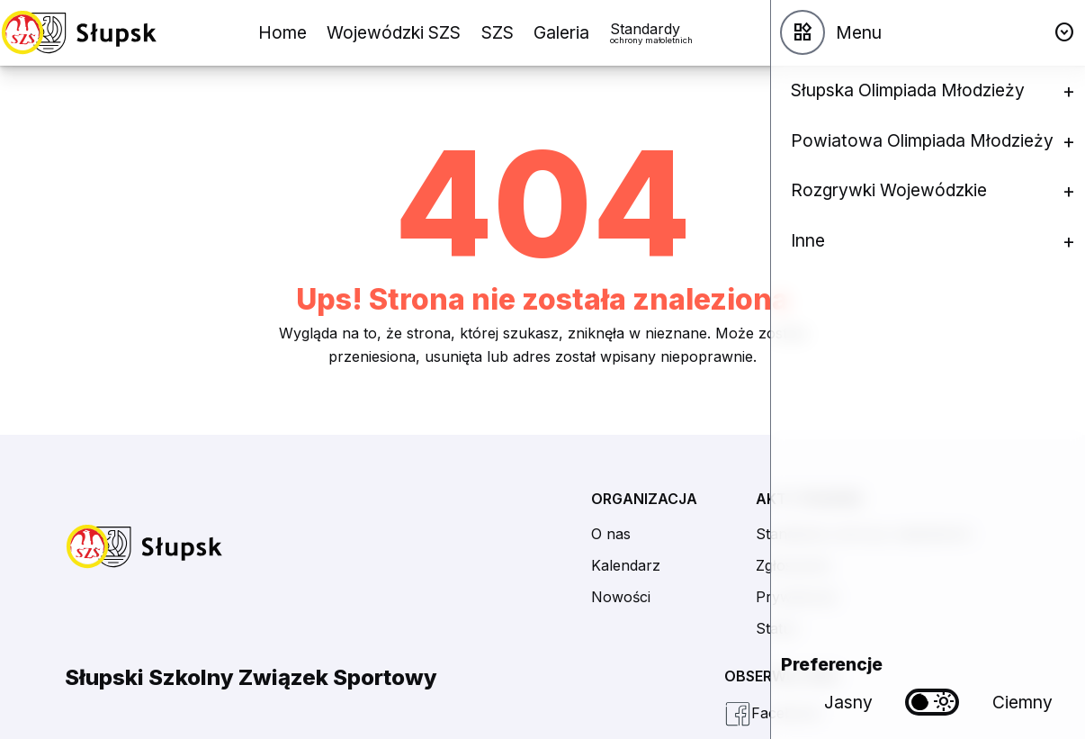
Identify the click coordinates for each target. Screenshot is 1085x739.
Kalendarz (625, 565)
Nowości (620, 597)
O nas (611, 534)
